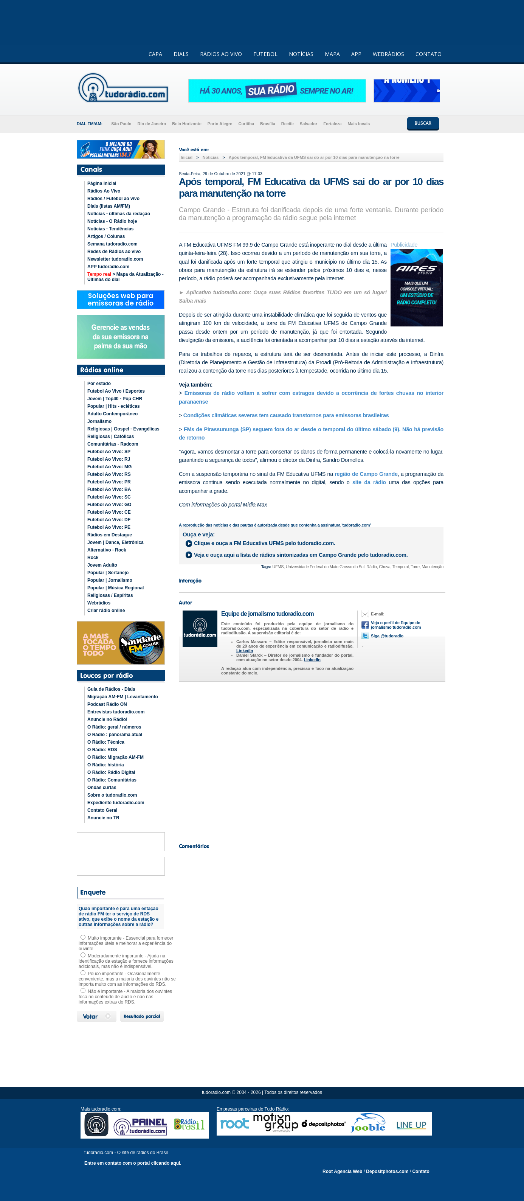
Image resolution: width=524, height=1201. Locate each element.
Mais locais (359, 123)
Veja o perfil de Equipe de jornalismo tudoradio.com (396, 624)
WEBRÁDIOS (388, 53)
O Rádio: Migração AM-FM (115, 757)
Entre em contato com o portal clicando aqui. (132, 1163)
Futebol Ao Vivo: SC (109, 497)
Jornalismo (99, 421)
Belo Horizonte (187, 123)
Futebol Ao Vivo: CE (109, 512)
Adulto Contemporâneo (112, 413)
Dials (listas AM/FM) (108, 206)
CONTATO (428, 53)
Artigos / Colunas (106, 236)
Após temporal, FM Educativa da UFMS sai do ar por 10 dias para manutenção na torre (314, 157)
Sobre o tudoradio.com (112, 795)
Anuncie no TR (103, 817)
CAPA (155, 53)
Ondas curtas (101, 787)
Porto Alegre (220, 123)
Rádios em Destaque (109, 535)
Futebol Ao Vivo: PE (108, 527)
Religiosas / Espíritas (110, 595)
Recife (287, 123)
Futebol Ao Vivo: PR (109, 482)
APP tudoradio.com (108, 266)
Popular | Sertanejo (108, 572)
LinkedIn (244, 650)
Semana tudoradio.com (112, 244)
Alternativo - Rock (106, 550)
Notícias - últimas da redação (118, 213)
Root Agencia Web (342, 1171)
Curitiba (246, 123)
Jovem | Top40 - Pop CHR (114, 398)
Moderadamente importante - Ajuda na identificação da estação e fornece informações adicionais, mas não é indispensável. (126, 961)
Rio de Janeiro (151, 123)
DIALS (181, 53)
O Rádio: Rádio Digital (111, 772)
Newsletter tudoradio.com (115, 259)
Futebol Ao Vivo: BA (109, 489)
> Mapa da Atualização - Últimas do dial (125, 277)
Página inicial (101, 183)
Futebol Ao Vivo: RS (109, 474)
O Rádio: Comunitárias (111, 780)
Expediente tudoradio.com (115, 802)
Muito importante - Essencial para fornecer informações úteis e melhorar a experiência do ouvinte (126, 943)
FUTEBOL (265, 53)
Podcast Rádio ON (107, 704)
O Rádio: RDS (102, 749)
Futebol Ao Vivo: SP (108, 451)
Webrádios (98, 603)
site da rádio (370, 482)
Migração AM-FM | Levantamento (122, 696)
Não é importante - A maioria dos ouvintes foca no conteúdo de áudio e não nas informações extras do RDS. (125, 997)
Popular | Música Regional (115, 587)
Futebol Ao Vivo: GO (109, 504)
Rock (92, 557)
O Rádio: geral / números (114, 727)
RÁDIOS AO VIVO (221, 53)
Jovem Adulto (102, 565)
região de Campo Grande (366, 474)
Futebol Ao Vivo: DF (108, 519)
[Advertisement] (311, 760)
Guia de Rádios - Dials (111, 689)
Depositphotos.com (387, 1171)
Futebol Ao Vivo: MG (109, 466)
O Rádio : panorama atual (114, 734)
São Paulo (121, 123)
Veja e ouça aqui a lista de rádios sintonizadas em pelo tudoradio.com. (301, 555)
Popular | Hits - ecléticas (113, 406)
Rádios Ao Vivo (103, 191)
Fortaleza (332, 123)
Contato (420, 1171)
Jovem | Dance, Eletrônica (115, 542)
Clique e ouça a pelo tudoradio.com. (264, 543)
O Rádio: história (105, 765)
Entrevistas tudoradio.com (115, 712)
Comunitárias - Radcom (112, 444)
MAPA (332, 53)
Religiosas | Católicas (110, 436)
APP (356, 53)
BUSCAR (423, 123)
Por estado (99, 383)
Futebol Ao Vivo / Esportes (116, 391)
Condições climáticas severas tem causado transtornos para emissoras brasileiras (286, 415)
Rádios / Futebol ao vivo (113, 198)
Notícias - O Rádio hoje (112, 221)
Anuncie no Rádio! (107, 719)
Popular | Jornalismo (109, 580)
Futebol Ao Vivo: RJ (108, 459)
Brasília (267, 123)
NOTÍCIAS (301, 53)
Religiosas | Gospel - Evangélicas (123, 429)
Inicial (186, 157)
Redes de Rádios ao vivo (114, 251)
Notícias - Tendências (110, 228)
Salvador (308, 123)
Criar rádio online (106, 610)
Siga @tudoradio (387, 636)
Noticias (211, 157)
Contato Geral (102, 810)
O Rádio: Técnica (105, 742)
